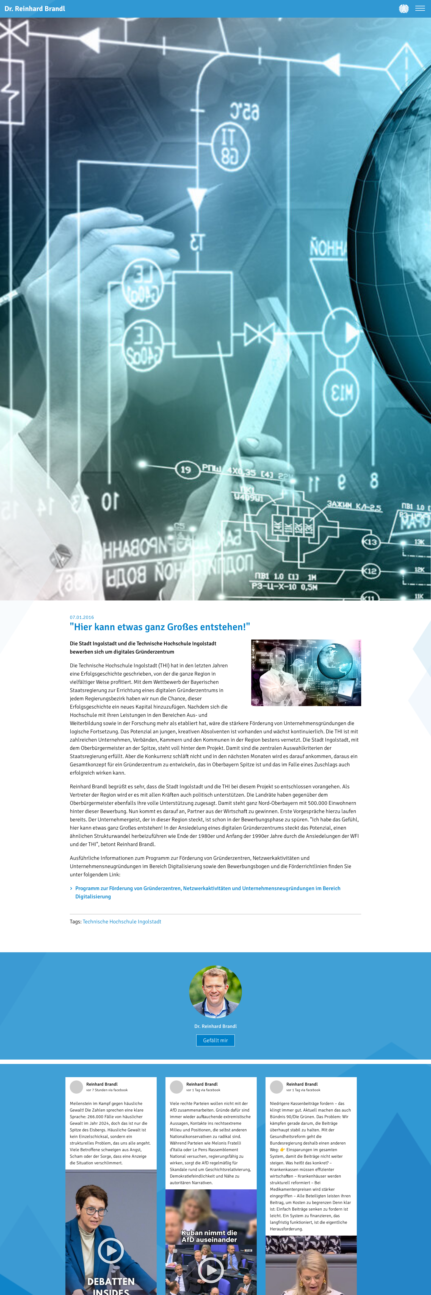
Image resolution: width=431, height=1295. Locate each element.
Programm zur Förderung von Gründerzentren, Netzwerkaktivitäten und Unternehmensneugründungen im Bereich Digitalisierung (208, 892)
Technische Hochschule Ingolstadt (122, 921)
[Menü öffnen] (420, 9)
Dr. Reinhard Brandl (215, 1026)
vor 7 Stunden (97, 1090)
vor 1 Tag (193, 1090)
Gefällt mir (215, 1040)
